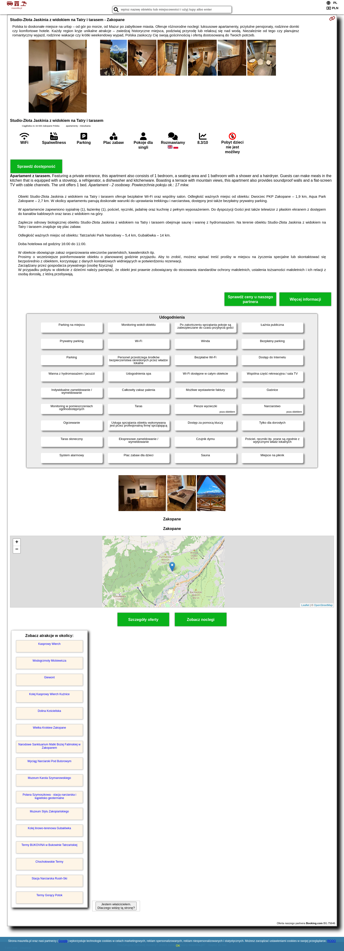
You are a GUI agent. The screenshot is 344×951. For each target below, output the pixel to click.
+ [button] (16, 542)
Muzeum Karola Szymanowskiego (49, 778)
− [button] (16, 549)
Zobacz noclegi (201, 620)
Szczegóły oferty (143, 620)
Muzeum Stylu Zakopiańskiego (49, 811)
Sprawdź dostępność (36, 166)
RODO (331, 941)
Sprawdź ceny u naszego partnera (250, 299)
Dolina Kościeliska (49, 711)
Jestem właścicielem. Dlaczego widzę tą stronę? (116, 906)
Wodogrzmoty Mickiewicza (49, 660)
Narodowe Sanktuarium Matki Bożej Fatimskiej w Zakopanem (49, 746)
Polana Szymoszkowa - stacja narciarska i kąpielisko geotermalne (49, 796)
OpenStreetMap (323, 605)
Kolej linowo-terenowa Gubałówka (49, 828)
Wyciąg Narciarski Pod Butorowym (49, 761)
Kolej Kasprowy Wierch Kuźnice (49, 694)
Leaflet (305, 605)
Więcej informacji (305, 299)
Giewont (49, 677)
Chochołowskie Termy (50, 861)
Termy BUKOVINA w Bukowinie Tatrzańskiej (49, 845)
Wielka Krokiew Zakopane (49, 727)
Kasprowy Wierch (49, 644)
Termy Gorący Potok (49, 895)
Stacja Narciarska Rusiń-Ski (49, 878)
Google (63, 941)
